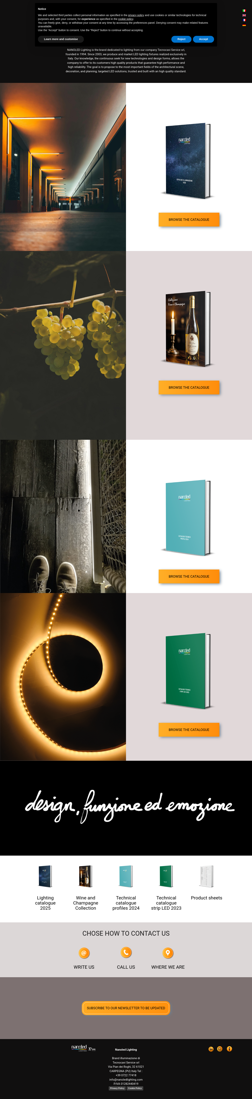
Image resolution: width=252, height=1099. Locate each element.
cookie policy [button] (125, 18)
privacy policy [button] (136, 15)
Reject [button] (181, 39)
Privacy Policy (117, 1088)
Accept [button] (203, 39)
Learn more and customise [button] (61, 39)
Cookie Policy (135, 1088)
